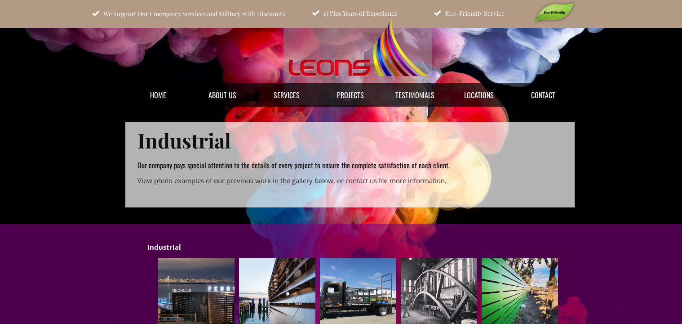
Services (287, 95)
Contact (543, 95)
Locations (479, 95)
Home (158, 95)
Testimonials (414, 95)
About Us (222, 95)
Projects (350, 95)
